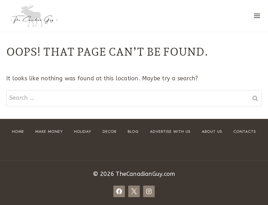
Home (18, 131)
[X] (134, 191)
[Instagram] (149, 191)
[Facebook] (119, 191)
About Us (212, 131)
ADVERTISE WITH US (170, 131)
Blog (133, 131)
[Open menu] (257, 16)
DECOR (109, 131)
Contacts (244, 131)
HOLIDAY (82, 131)
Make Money (49, 131)
